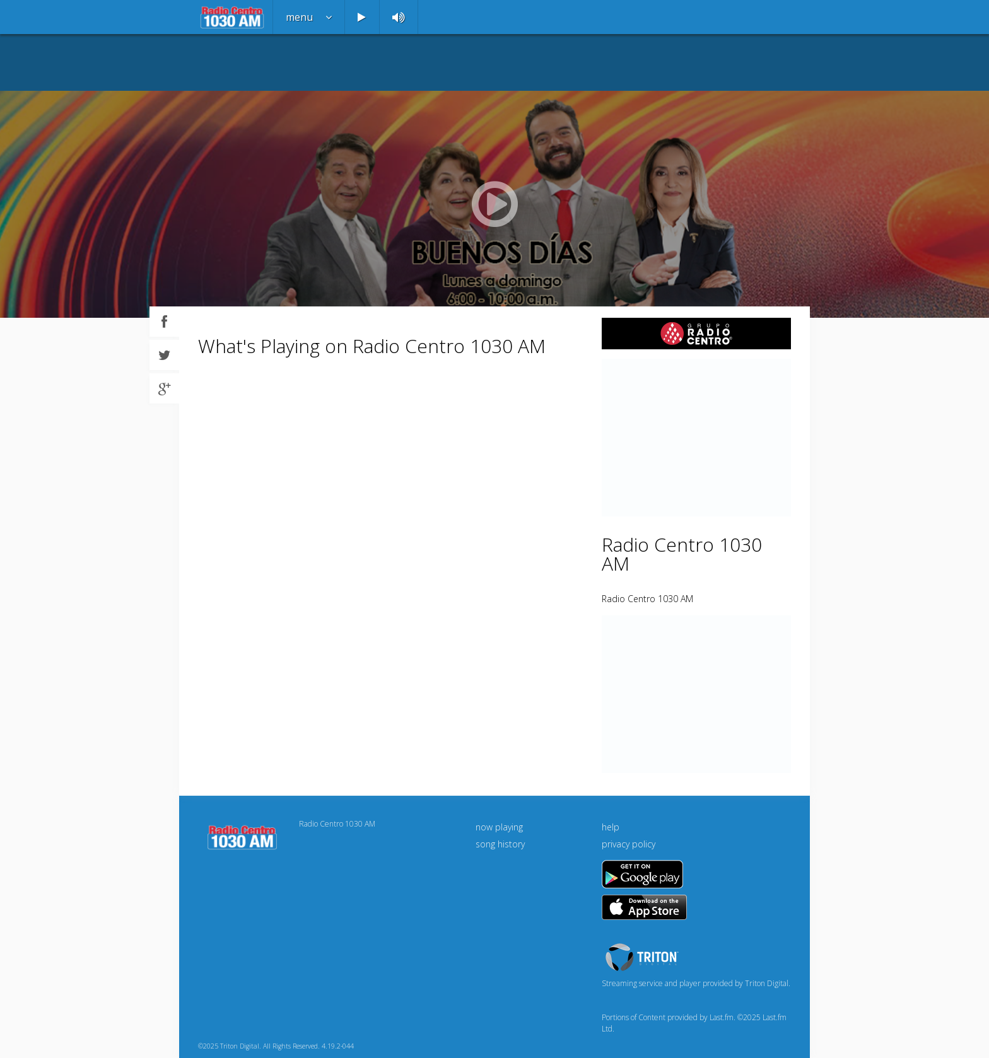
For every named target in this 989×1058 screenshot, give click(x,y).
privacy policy (628, 844)
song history (500, 844)
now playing (499, 827)
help (610, 827)
